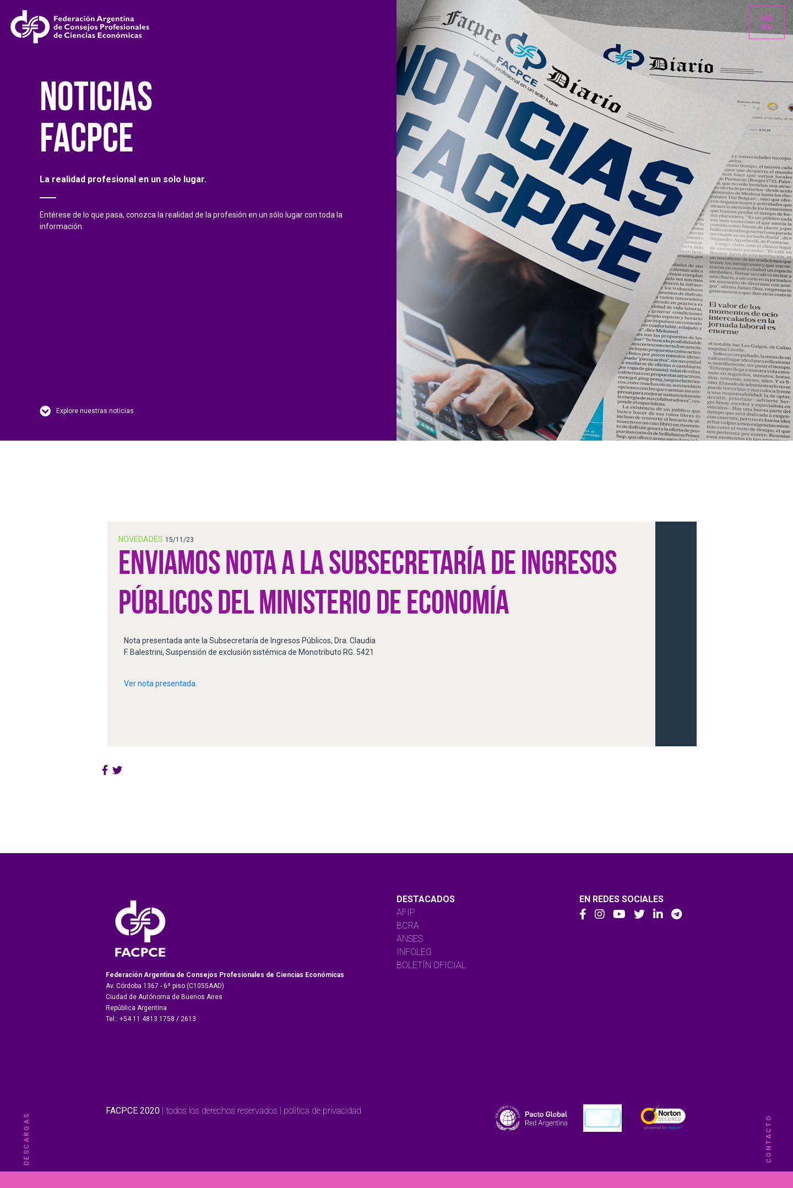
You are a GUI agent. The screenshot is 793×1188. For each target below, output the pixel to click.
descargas (26, 1139)
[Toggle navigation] (767, 22)
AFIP (406, 912)
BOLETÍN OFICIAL (431, 965)
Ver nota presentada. (160, 683)
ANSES (410, 939)
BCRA (408, 925)
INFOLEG (414, 952)
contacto (769, 1139)
